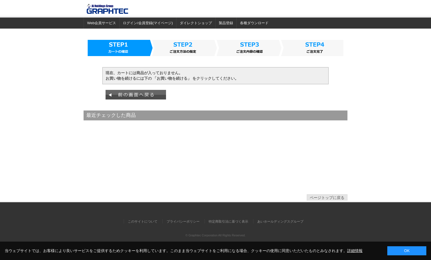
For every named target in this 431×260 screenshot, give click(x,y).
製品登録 (226, 23)
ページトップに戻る (327, 197)
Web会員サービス (101, 23)
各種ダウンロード (254, 23)
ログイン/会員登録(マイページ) (148, 23)
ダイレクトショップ (196, 23)
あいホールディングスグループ (280, 221)
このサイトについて (143, 221)
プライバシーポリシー (183, 221)
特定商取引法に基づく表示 (228, 221)
